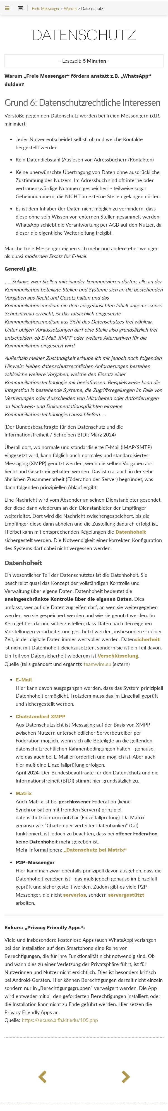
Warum (70, 8)
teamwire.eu (97, 664)
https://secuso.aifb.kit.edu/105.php (60, 1020)
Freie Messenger (45, 8)
